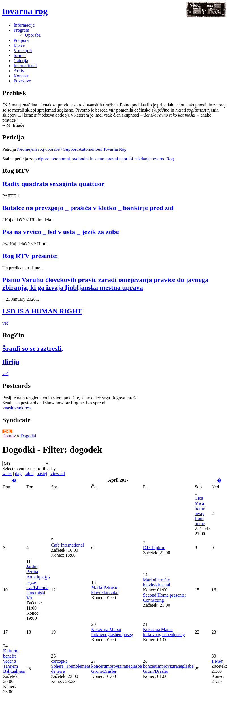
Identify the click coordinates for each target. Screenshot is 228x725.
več (5, 323)
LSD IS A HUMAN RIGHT (42, 311)
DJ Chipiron (154, 547)
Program (21, 30)
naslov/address (18, 407)
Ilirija (10, 361)
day (18, 473)
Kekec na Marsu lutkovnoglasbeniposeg (112, 632)
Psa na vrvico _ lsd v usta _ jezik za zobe (60, 231)
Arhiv (19, 70)
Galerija (21, 60)
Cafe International (67, 545)
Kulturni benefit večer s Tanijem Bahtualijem (14, 661)
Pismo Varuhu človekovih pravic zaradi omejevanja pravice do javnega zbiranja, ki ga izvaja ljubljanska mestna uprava (105, 283)
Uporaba (33, 35)
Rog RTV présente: (30, 255)
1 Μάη (218, 661)
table (29, 473)
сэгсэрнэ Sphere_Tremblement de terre (70, 666)
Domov (9, 435)
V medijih (23, 50)
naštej (42, 473)
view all (57, 473)
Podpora (21, 40)
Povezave (22, 80)
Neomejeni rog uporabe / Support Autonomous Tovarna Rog (72, 149)
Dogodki (28, 435)
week (7, 473)
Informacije (24, 25)
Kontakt (21, 75)
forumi (20, 55)
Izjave (19, 45)
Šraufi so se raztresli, (32, 348)
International (25, 65)
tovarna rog (25, 11)
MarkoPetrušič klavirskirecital (104, 590)
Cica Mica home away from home (200, 511)
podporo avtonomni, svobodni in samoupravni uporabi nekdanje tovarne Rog (104, 158)
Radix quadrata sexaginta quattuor (53, 183)
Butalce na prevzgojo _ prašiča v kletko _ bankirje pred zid (87, 207)
